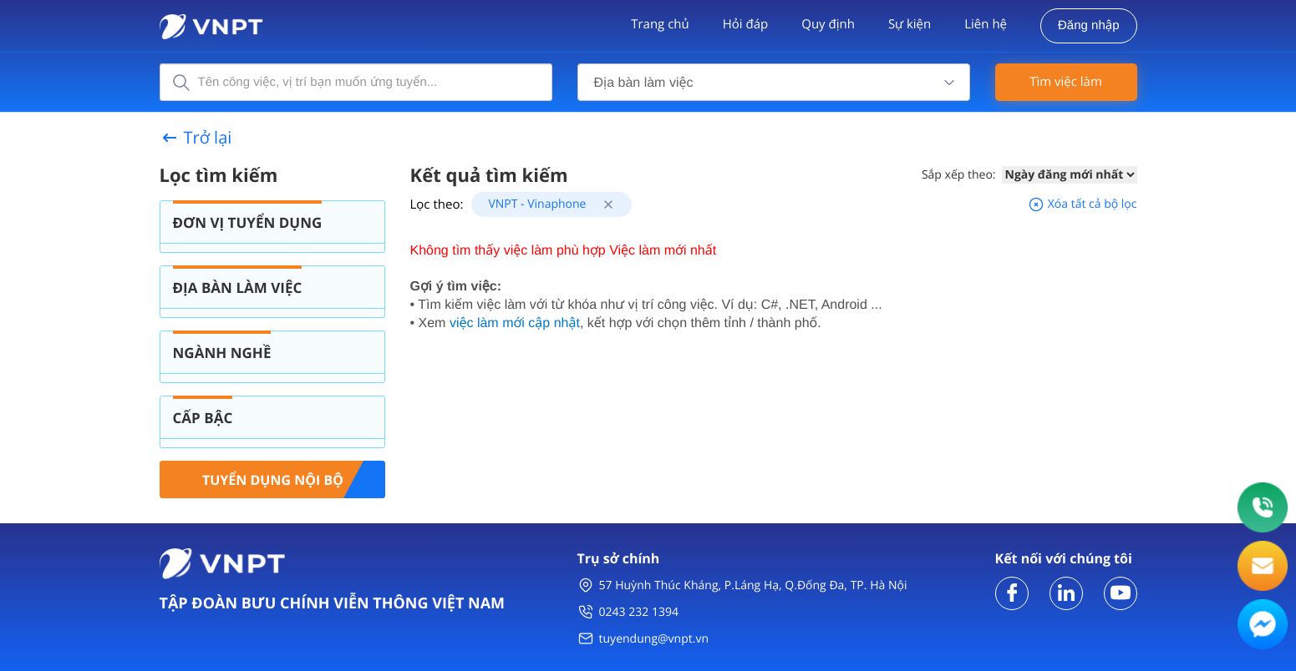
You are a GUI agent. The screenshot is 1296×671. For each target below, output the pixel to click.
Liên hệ (985, 24)
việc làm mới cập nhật (515, 323)
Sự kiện (909, 24)
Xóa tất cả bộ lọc (1082, 204)
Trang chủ (660, 24)
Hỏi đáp (745, 24)
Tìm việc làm (1065, 81)
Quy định (828, 24)
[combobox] (773, 82)
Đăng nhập (1088, 25)
